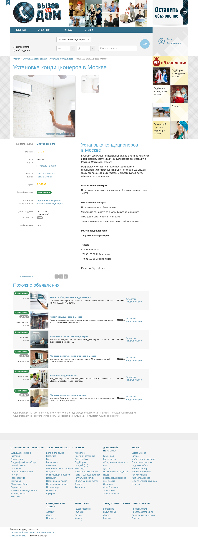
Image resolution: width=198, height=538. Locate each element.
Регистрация (174, 43)
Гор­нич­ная (108, 456)
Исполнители (23, 47)
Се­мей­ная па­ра (111, 487)
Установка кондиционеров (50, 203)
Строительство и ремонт (49, 200)
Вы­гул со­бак (109, 512)
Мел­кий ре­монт (18, 465)
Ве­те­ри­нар (108, 509)
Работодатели (23, 50)
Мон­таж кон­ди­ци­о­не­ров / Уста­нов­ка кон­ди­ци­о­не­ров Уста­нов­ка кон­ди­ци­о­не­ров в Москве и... (82, 340)
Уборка (136, 447)
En (8, 2)
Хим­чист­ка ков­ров (141, 478)
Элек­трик (15, 496)
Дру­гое (106, 468)
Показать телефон (46, 173)
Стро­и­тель (16, 487)
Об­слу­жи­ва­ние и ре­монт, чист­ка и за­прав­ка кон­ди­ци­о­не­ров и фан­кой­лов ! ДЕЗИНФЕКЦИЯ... (81, 301)
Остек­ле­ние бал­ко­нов (22, 471)
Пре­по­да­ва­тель (139, 509)
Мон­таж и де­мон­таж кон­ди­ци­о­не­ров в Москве (73, 356)
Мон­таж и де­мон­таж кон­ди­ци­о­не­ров (68, 395)
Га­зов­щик (15, 456)
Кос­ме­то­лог (52, 462)
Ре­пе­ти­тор (137, 518)
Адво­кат (50, 512)
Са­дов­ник (108, 484)
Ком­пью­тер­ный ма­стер (86, 471)
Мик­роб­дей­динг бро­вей (58, 474)
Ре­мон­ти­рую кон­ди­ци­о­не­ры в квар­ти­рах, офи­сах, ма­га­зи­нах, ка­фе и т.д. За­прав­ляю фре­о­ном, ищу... (81, 321)
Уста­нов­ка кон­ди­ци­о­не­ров (63, 375)
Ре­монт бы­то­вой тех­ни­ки (87, 474)
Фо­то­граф (80, 487)
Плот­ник (15, 474)
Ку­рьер (78, 518)
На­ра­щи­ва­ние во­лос (56, 481)
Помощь (67, 29)
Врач (48, 459)
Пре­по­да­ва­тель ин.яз (142, 512)
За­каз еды (80, 468)
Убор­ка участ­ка (139, 474)
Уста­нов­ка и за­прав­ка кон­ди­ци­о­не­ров (69, 336)
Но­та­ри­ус (51, 518)
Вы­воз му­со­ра (139, 453)
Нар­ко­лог (51, 478)
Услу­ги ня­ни (109, 490)
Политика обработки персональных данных (32, 532)
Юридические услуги (55, 505)
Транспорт (82, 503)
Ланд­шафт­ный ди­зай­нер (23, 462)
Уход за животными (116, 503)
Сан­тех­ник (16, 481)
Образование (141, 503)
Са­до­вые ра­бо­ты (140, 465)
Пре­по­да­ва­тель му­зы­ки (143, 515)
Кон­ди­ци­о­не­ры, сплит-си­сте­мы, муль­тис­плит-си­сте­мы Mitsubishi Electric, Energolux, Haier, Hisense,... (80, 379)
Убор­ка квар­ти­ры (140, 468)
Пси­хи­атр (51, 490)
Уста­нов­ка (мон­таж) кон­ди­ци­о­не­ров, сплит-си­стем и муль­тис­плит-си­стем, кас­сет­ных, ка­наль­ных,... (82, 399)
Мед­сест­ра (51, 471)
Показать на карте (47, 165)
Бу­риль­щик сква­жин (21, 453)
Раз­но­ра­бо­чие (18, 478)
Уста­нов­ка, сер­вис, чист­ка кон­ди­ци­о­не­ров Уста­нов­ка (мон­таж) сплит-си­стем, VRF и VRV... (80, 360)
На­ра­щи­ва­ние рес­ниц (57, 484)
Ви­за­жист (51, 456)
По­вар (106, 474)
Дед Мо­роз (80, 462)
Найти (145, 44)
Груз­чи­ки (79, 512)
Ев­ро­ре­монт (17, 459)
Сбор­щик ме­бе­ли (19, 484)
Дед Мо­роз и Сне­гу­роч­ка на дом (178, 73)
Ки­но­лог (107, 518)
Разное (79, 447)
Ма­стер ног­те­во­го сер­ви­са (59, 468)
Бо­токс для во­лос (55, 453)
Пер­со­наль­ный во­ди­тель (115, 471)
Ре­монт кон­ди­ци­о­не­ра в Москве (66, 317)
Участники (44, 29)
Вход (170, 39)
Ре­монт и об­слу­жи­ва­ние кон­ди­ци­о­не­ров (70, 297)
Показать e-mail (45, 176)
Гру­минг (176, 106)
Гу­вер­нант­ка (109, 459)
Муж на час (16, 468)
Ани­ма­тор (80, 453)
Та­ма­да (78, 484)
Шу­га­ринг (51, 493)
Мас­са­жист (52, 465)
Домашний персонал (110, 449)
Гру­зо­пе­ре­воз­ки (83, 509)
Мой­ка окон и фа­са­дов (143, 459)
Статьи (89, 29)
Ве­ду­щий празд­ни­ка (85, 456)
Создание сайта (18, 535)
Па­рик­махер (52, 487)
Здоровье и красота (59, 447)
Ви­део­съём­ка (81, 459)
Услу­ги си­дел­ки (111, 493)
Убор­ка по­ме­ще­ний (141, 471)
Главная (21, 29)
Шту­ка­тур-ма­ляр (19, 493)
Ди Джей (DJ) (81, 465)
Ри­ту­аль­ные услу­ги (84, 478)
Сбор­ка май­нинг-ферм (86, 481)
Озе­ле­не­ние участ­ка (142, 462)
